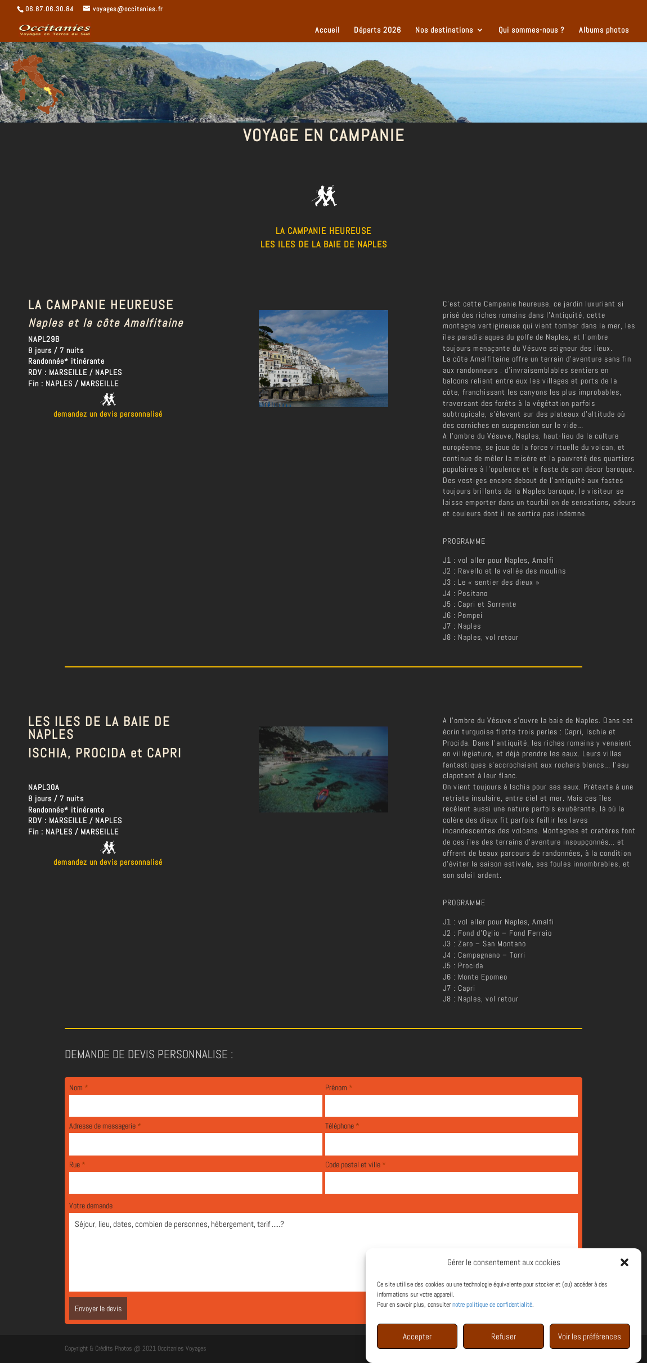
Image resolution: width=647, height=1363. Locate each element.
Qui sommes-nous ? (531, 30)
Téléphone (342, 1126)
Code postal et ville (355, 1164)
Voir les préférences (589, 1338)
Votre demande (91, 1205)
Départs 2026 (377, 30)
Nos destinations (444, 30)
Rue (77, 1164)
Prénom (339, 1087)
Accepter (417, 1338)
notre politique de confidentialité (492, 1306)
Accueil (327, 30)
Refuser (503, 1338)
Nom (78, 1087)
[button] (624, 1264)
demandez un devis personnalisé (108, 414)
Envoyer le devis (98, 1308)
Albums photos (604, 30)
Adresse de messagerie (105, 1126)
